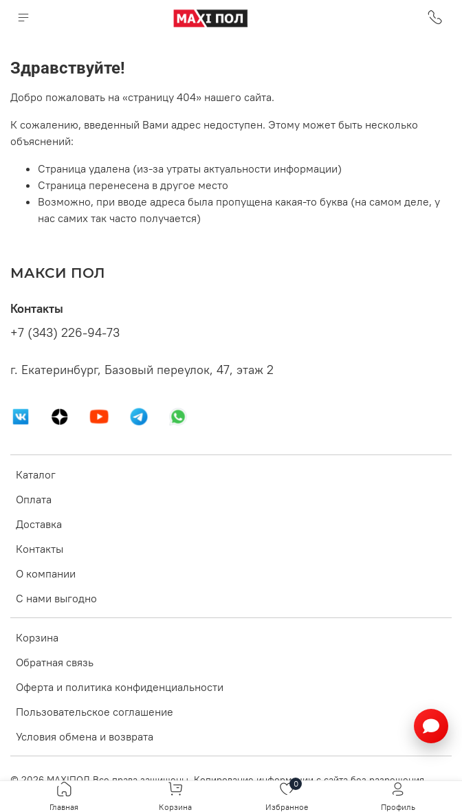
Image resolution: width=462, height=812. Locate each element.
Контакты (39, 549)
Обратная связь (55, 662)
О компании (46, 573)
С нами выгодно (56, 598)
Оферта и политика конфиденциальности (119, 687)
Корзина (37, 637)
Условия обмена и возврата (84, 736)
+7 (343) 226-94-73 (65, 332)
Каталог (36, 474)
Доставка (39, 524)
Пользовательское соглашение (94, 711)
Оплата (34, 499)
